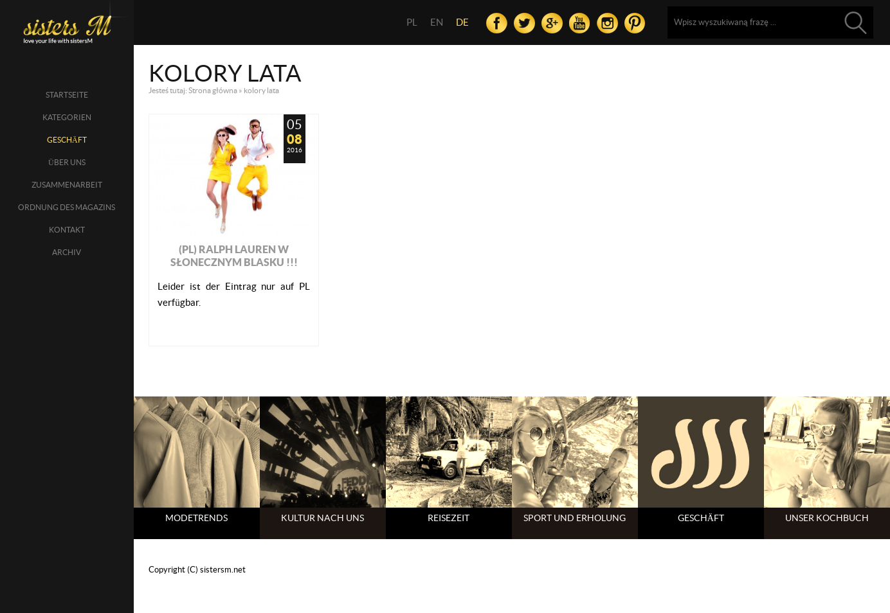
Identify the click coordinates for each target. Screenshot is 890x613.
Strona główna (212, 90)
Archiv (66, 252)
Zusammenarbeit (67, 185)
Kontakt (67, 230)
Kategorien (66, 117)
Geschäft (67, 140)
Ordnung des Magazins (66, 207)
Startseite (67, 95)
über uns (67, 162)
